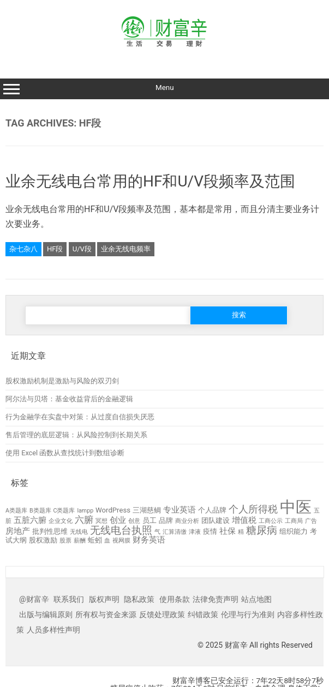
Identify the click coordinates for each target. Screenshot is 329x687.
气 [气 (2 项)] (157, 531)
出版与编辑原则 (46, 614)
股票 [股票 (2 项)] (65, 540)
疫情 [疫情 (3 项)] (210, 531)
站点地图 (256, 599)
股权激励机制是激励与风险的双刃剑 (62, 381)
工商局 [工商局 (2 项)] (294, 521)
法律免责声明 (215, 599)
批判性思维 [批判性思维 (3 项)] (50, 531)
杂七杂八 (23, 249)
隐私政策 (139, 599)
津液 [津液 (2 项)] (195, 531)
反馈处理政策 (162, 614)
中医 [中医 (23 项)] (296, 507)
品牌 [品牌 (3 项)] (166, 520)
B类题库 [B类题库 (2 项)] (40, 510)
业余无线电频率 (126, 249)
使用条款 (174, 599)
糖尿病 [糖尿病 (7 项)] (261, 530)
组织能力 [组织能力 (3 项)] (293, 531)
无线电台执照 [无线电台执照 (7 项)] (121, 530)
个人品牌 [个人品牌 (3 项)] (212, 510)
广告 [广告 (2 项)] (311, 521)
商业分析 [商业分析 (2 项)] (187, 521)
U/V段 (82, 249)
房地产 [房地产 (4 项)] (17, 531)
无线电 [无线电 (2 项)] (79, 531)
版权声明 (104, 599)
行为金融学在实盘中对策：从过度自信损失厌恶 (79, 417)
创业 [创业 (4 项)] (118, 520)
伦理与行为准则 (247, 614)
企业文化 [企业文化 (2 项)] (61, 521)
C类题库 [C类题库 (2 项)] (64, 510)
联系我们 (68, 599)
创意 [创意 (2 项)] (134, 521)
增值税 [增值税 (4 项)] (244, 520)
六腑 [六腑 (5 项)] (84, 519)
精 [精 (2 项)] (241, 531)
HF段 (55, 249)
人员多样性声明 (53, 629)
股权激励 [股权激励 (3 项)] (43, 540)
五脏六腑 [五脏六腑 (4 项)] (30, 520)
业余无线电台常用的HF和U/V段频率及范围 (150, 181)
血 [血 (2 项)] (107, 540)
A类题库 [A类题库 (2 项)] (16, 510)
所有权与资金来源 (105, 614)
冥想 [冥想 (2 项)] (101, 521)
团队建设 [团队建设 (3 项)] (215, 520)
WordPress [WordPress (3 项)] (112, 510)
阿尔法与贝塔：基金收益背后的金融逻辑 (69, 399)
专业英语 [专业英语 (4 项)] (179, 510)
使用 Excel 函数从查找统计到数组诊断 (64, 453)
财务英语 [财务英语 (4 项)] (149, 540)
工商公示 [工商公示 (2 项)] (271, 521)
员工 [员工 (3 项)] (149, 520)
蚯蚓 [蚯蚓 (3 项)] (95, 540)
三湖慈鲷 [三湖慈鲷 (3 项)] (147, 510)
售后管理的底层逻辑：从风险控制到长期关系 (76, 435)
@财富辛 (34, 599)
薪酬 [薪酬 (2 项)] (80, 540)
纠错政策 (203, 614)
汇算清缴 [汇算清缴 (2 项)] (175, 531)
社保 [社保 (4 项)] (227, 531)
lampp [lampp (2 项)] (85, 510)
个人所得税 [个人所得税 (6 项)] (253, 509)
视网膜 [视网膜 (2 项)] (121, 540)
